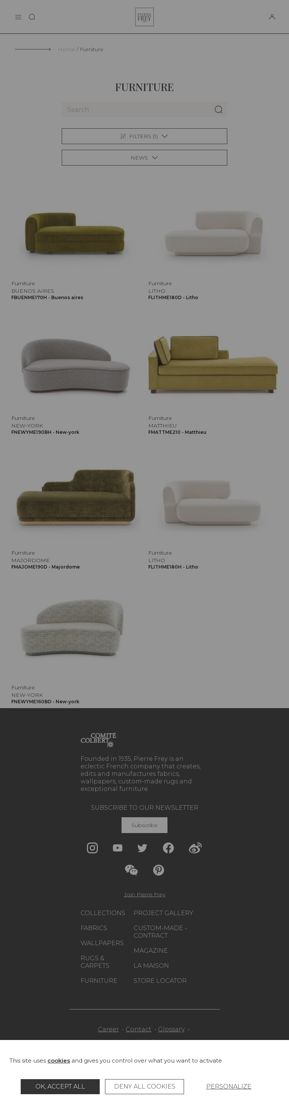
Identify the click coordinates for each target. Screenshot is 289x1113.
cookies (58, 1060)
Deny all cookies (144, 1086)
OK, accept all (60, 1086)
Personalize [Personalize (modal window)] (228, 1086)
